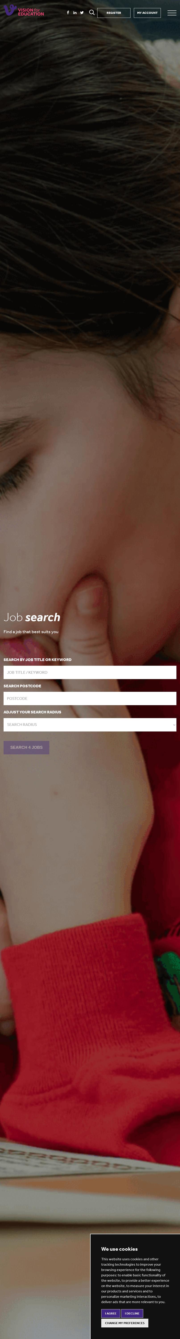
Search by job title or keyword (38, 659)
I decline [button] (132, 1313)
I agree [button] (110, 1313)
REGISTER (114, 13)
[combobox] (90, 724)
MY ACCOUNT (147, 13)
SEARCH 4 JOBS (26, 748)
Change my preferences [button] (125, 1323)
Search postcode (22, 686)
